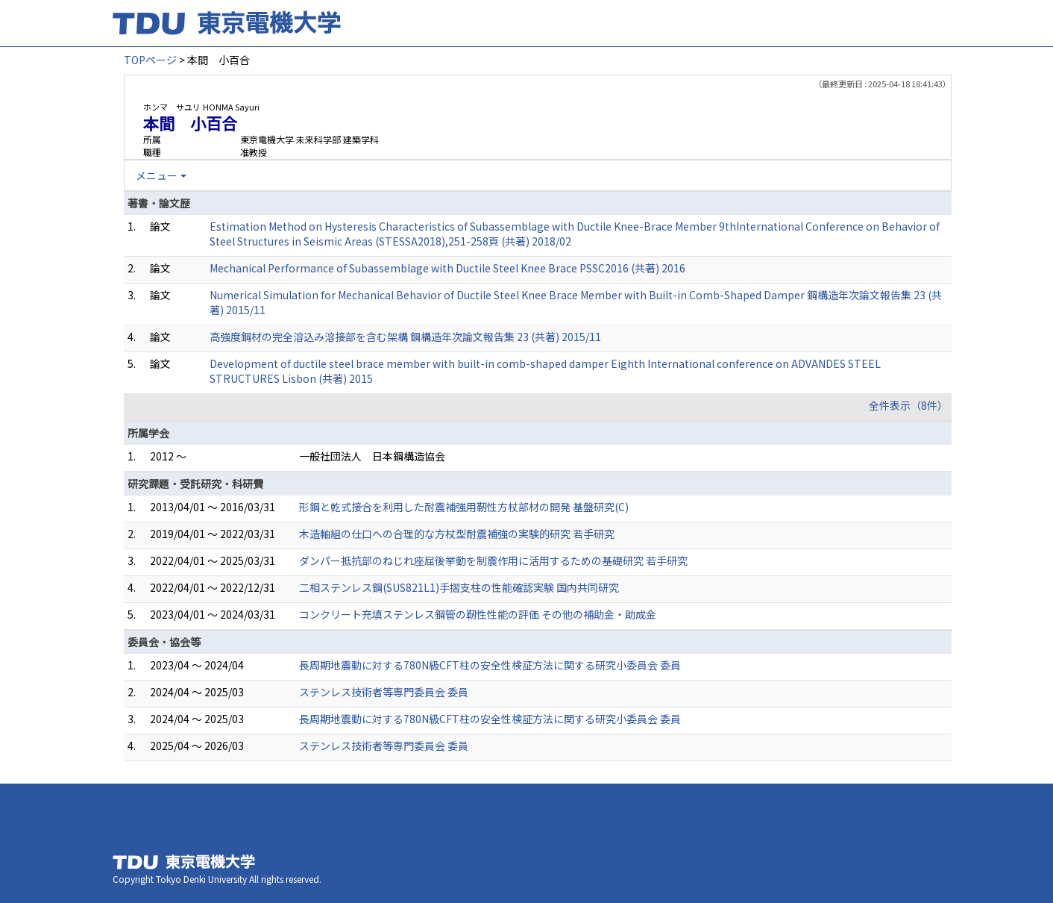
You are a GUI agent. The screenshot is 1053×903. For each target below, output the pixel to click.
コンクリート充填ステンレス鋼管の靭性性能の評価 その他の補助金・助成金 (477, 614)
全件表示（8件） (908, 405)
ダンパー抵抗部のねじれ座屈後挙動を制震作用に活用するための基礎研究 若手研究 (493, 560)
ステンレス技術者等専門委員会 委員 (383, 691)
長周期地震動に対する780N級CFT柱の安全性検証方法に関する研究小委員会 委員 (490, 664)
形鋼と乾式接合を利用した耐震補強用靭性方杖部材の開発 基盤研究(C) (464, 506)
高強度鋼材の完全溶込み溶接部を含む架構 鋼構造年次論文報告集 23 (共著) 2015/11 (405, 336)
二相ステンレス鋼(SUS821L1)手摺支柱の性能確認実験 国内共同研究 (459, 587)
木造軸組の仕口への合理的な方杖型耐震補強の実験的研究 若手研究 (456, 533)
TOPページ (150, 59)
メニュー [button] (156, 175)
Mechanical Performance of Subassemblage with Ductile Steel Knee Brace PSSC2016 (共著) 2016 (447, 267)
